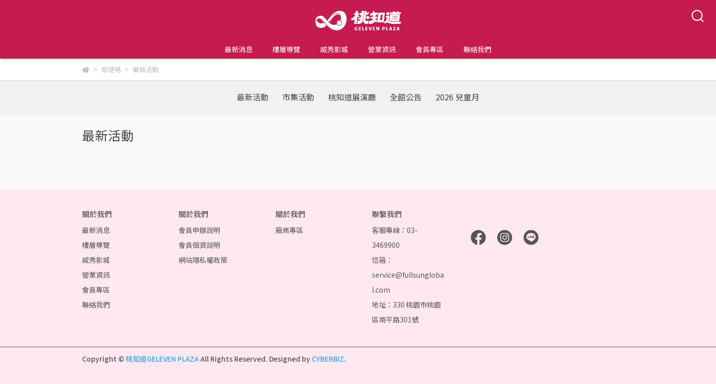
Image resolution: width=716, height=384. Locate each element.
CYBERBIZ (328, 359)
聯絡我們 (477, 49)
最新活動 (252, 97)
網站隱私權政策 (203, 260)
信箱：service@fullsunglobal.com (408, 275)
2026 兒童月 (457, 97)
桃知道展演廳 (352, 97)
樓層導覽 (286, 49)
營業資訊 (382, 49)
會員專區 (430, 49)
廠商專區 (289, 230)
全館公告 (406, 97)
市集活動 (298, 97)
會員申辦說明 (199, 230)
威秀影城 (334, 49)
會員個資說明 (199, 245)
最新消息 (239, 49)
